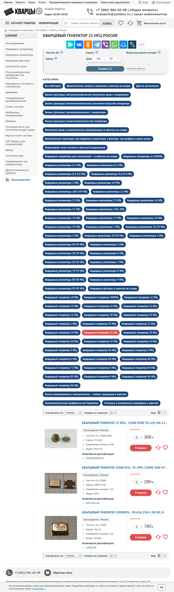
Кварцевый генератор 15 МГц (140, 306)
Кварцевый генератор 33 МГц (101, 341)
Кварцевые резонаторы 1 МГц (62, 182)
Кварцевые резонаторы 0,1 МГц (63, 165)
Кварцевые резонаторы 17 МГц (103, 218)
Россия (104, 430)
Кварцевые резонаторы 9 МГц (107, 279)
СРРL (97, 493)
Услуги (42, 2)
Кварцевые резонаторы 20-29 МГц (145, 226)
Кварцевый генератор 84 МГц (138, 367)
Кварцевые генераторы (19, 49)
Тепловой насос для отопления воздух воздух (20, 128)
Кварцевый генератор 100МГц (101, 297)
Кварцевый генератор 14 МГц (101, 306)
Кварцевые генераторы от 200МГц (142, 156)
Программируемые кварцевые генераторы (73, 2)
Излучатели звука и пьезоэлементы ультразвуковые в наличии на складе (86, 129)
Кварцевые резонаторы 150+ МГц (105, 209)
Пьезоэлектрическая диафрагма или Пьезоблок (18, 75)
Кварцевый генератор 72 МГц (61, 367)
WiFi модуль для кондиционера (15, 143)
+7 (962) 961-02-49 (27, 573)
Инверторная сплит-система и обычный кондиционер (75, 147)
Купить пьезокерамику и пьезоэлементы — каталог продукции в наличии (85, 394)
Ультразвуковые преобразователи (16, 99)
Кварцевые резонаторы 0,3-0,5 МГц (65, 174)
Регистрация (163, 2)
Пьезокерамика (15, 43)
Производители (20, 179)
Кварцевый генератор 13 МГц (61, 306)
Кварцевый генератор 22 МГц (138, 323)
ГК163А (97, 538)
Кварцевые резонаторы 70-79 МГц (64, 270)
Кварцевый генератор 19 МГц (140, 315)
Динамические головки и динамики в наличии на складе (98, 85)
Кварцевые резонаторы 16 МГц (62, 218)
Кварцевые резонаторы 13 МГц (103, 200)
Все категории (53, 85)
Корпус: (90, 440)
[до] (110, 58)
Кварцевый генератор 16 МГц (61, 315)
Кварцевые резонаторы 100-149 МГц (66, 191)
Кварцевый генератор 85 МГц (61, 376)
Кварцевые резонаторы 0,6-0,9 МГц (111, 174)
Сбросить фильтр (136, 68)
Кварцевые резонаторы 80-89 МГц (64, 279)
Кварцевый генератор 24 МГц (61, 332)
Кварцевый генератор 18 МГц (101, 315)
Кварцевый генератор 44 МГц (99, 350)
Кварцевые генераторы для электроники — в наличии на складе (81, 156)
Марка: (89, 449)
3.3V (111, 489)
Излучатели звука (16, 66)
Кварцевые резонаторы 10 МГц (102, 182)
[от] (98, 58)
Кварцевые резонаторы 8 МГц (107, 270)
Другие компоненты (147, 85)
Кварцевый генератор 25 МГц (101, 332)
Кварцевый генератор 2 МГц (61, 323)
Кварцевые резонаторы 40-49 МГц (64, 244)
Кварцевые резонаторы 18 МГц (144, 218)
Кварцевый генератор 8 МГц (100, 367)
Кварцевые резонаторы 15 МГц (62, 209)
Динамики (11, 92)
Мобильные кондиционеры (14, 114)
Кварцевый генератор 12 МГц (141, 297)
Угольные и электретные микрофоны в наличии (131, 403)
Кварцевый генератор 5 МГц (138, 350)
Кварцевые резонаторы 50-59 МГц (64, 253)
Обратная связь (62, 573)
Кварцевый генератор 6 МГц (61, 359)
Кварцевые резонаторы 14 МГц (144, 200)
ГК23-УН (98, 449)
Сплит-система (14, 106)
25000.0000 (106, 435)
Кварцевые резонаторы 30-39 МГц (104, 235)
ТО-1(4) (98, 440)
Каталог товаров (20, 23)
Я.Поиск (107, 23)
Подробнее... (39, 588)
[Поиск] (65, 23)
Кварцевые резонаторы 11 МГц (110, 191)
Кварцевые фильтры (18, 60)
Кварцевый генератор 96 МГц (61, 385)
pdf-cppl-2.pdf (93, 502)
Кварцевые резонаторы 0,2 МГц (105, 165)
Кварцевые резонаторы (19, 54)
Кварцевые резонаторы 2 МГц (103, 226)
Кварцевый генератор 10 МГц (61, 297)
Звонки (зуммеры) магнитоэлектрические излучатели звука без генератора (87, 103)
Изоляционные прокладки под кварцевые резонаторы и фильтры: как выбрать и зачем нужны (98, 138)
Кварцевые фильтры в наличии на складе (113, 288)
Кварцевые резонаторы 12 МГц (62, 200)
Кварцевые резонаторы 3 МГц (62, 235)
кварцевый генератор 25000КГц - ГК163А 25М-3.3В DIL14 (123, 512)
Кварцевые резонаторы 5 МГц (107, 244)
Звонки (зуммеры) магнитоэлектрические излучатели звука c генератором (87, 94)
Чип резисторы (14, 155)
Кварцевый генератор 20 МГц (99, 323)
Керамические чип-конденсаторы (17, 163)
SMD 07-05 (100, 485)
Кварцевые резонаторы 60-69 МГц (64, 262)
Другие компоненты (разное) (17, 171)
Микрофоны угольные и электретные (20, 85)
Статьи (31, 2)
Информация (48, 23)
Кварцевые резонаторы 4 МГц (146, 235)
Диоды (9, 149)
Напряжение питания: (97, 444)
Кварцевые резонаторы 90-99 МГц (64, 288)
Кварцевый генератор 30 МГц (61, 341)
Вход (145, 2)
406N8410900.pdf (94, 458)
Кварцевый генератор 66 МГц (138, 359)
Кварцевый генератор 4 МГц (61, 350)
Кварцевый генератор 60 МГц (99, 359)
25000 (103, 480)
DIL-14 (97, 529)
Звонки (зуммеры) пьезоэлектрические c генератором (75, 112)
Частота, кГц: (92, 435)
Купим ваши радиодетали (115, 2)
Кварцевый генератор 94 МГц (138, 376)
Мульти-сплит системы (19, 135)
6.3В (111, 444)
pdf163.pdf (91, 547)
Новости (20, 2)
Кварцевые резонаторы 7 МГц (107, 262)
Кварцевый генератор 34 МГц (140, 341)
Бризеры (11, 121)
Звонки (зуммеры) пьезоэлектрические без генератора (76, 121)
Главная (8, 2)
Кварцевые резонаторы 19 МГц (62, 226)
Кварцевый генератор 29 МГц (140, 332)
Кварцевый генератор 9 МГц (100, 376)
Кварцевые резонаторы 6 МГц (107, 253)
